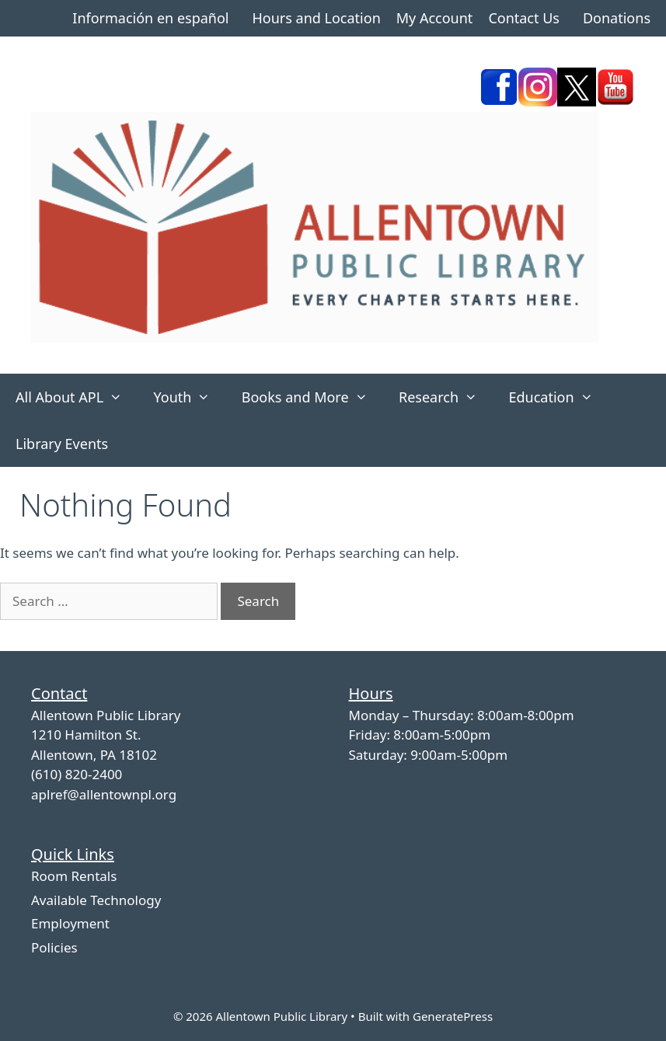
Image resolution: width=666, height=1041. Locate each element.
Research (446, 397)
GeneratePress (453, 1016)
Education (558, 397)
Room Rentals (74, 876)
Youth (189, 397)
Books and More (312, 397)
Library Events (62, 443)
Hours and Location (316, 18)
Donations (616, 18)
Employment (70, 923)
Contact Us (524, 18)
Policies (54, 947)
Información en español (150, 18)
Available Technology (96, 900)
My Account (434, 18)
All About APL (77, 397)
